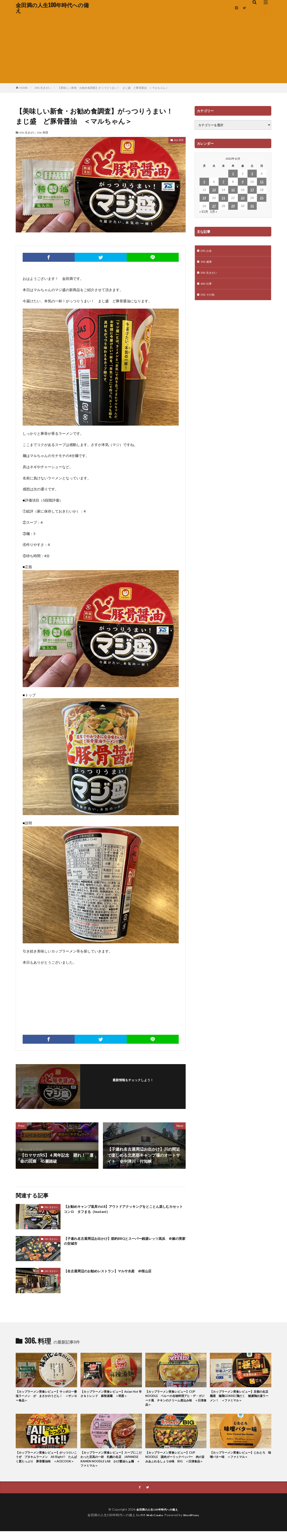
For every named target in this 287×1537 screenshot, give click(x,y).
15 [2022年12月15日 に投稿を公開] (233, 190)
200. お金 (206, 251)
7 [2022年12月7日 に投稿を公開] (223, 182)
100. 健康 (206, 263)
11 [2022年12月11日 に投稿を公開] (261, 182)
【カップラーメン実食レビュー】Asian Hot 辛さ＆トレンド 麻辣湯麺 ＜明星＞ (110, 1397)
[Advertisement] (143, 49)
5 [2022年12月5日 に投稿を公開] (204, 182)
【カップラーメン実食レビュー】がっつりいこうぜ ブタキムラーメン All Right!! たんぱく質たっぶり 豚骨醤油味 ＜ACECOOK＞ (46, 1463)
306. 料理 (42, 132)
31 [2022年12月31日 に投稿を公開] (252, 206)
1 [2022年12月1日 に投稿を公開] (233, 173)
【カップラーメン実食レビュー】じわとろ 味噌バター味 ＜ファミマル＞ (240, 1458)
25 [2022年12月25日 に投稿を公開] (261, 198)
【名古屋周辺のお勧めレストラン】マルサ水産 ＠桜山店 (116, 1270)
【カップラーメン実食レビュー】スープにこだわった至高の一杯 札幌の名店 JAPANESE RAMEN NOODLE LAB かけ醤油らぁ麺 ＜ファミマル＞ (111, 1463)
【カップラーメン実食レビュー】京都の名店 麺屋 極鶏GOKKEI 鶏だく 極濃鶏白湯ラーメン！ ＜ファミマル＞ (240, 1397)
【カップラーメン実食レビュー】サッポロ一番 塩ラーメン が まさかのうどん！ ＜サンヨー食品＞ (46, 1397)
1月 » (213, 211)
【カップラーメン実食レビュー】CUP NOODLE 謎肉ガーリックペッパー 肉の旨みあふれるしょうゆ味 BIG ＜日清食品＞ (176, 1463)
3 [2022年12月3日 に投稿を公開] (252, 173)
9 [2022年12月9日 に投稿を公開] (243, 182)
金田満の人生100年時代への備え (52, 7)
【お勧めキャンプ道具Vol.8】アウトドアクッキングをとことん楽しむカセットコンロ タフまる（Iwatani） (123, 1209)
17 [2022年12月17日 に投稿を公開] (252, 190)
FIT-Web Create (150, 1520)
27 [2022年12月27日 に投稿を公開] (214, 206)
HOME (24, 87)
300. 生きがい (43, 87)
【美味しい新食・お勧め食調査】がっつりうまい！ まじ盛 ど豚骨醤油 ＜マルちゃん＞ (113, 87)
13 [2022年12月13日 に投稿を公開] (214, 190)
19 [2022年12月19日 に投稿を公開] (204, 198)
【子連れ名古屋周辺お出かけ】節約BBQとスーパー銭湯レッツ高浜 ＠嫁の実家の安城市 (125, 1241)
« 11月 (203, 211)
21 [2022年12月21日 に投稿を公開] (223, 198)
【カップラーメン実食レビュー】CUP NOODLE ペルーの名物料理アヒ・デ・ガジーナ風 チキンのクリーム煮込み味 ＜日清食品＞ (176, 1399)
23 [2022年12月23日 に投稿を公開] (242, 198)
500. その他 (208, 298)
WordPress (193, 1520)
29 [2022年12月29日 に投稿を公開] (233, 206)
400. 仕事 (206, 286)
